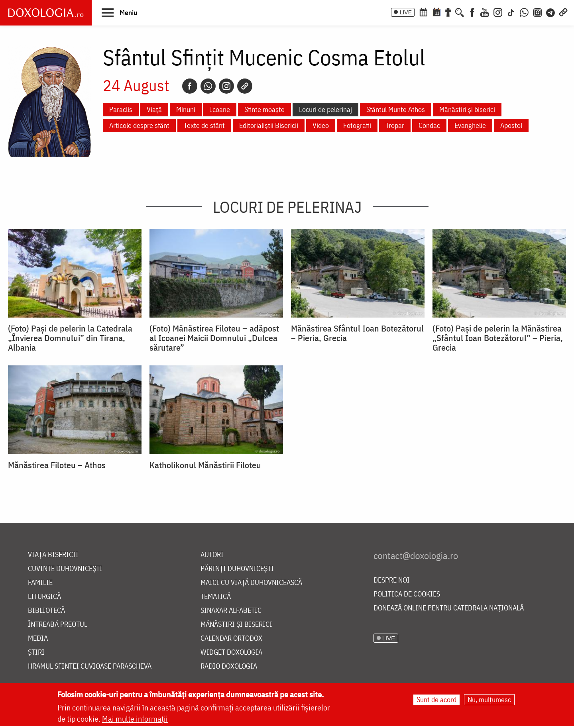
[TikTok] (511, 11)
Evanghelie (470, 125)
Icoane (220, 109)
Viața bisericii (53, 555)
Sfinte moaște (264, 109)
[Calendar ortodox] (423, 11)
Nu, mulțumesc (489, 699)
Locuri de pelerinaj (325, 109)
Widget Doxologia (231, 652)
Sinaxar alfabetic (231, 610)
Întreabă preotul (57, 624)
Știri (36, 652)
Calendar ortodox (231, 638)
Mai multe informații (135, 718)
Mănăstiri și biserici (467, 109)
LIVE (406, 12)
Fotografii (357, 125)
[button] (119, 12)
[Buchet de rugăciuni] (448, 11)
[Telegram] (550, 11)
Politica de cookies (406, 594)
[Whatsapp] (208, 86)
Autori (212, 555)
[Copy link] (244, 86)
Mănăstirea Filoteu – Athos (57, 465)
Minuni (185, 109)
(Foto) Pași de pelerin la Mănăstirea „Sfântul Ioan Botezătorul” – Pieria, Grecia (497, 338)
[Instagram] (497, 11)
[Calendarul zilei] (436, 11)
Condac (429, 125)
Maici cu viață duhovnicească (251, 583)
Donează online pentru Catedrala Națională (448, 608)
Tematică (216, 597)
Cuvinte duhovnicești (65, 569)
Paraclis (120, 109)
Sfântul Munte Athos (395, 109)
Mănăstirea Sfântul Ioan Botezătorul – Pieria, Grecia (357, 333)
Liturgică (44, 597)
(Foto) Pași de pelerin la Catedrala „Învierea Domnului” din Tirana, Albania (70, 338)
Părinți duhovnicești (237, 569)
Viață (154, 109)
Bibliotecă (46, 610)
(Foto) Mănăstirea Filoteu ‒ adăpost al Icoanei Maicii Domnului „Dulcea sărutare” (214, 338)
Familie (40, 583)
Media (38, 638)
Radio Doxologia (229, 666)
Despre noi (391, 580)
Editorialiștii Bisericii (268, 125)
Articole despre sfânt (139, 125)
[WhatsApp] (524, 11)
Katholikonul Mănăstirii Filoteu (205, 465)
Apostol (511, 125)
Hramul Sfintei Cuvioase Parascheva (89, 666)
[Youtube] (484, 11)
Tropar (394, 125)
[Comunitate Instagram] (537, 11)
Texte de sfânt (204, 125)
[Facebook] (472, 11)
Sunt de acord (436, 699)
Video (321, 125)
